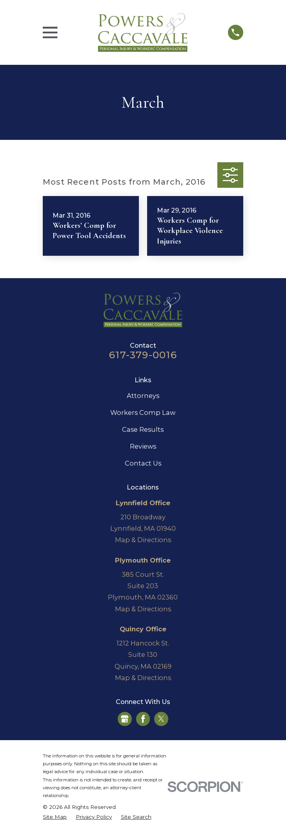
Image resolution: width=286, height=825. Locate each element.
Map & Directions (143, 540)
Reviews (143, 446)
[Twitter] (161, 719)
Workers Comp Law (142, 412)
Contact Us (143, 463)
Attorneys (143, 396)
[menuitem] (55, 816)
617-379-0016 (143, 355)
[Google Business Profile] (125, 719)
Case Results (143, 429)
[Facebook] (143, 719)
